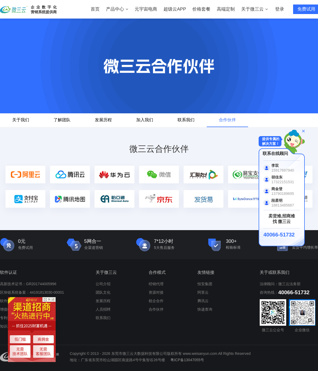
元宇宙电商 (146, 9)
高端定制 (226, 9)
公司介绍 (103, 284)
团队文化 (103, 292)
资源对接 (156, 292)
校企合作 (156, 301)
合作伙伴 (227, 120)
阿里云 (203, 292)
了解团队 (62, 120)
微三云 (14, 9)
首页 (95, 9)
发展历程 (103, 120)
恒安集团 (204, 284)
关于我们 (20, 120)
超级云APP (175, 9)
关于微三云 (254, 9)
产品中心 (117, 9)
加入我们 (144, 120)
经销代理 (156, 284)
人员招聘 (103, 309)
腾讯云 (203, 301)
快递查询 (204, 309)
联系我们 (186, 120)
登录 (279, 9)
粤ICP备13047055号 (187, 360)
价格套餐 (201, 9)
